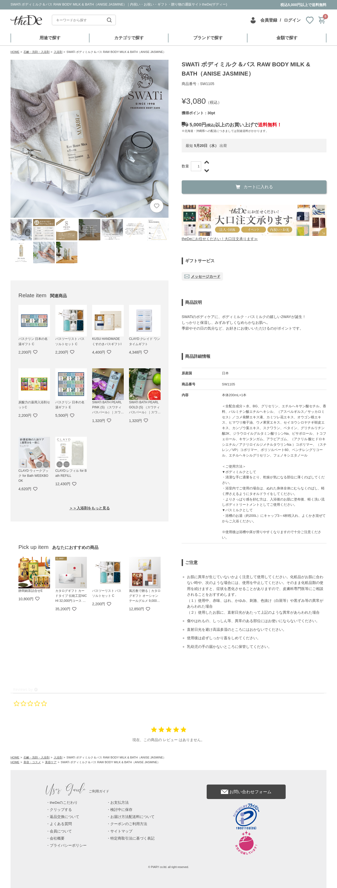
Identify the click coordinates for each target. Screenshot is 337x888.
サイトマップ (121, 831)
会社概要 (57, 838)
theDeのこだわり (64, 803)
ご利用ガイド (77, 791)
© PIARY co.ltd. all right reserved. (168, 867)
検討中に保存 (121, 810)
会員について (61, 831)
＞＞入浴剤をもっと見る (89, 508)
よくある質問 (61, 824)
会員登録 (268, 20)
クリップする (61, 810)
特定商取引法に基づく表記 (132, 838)
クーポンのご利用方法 (128, 824)
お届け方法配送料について (132, 817)
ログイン (292, 20)
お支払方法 (119, 803)
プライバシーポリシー (68, 845)
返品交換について (64, 817)
